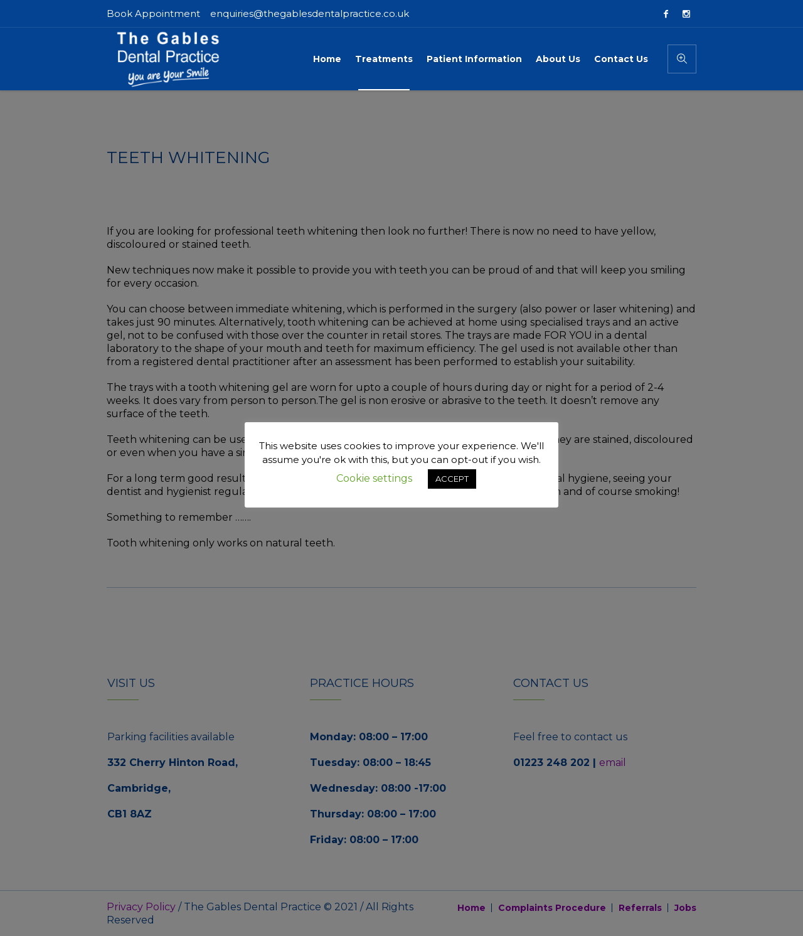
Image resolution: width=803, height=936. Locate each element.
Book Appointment (153, 13)
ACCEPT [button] (452, 479)
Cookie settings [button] (374, 478)
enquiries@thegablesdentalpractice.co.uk (309, 13)
